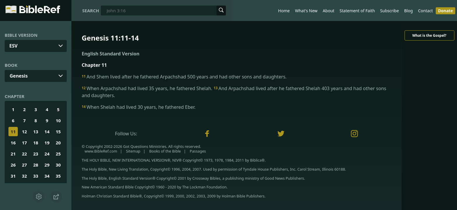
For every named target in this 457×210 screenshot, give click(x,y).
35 (58, 176)
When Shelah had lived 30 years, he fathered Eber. (139, 107)
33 (35, 176)
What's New (306, 10)
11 (13, 131)
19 (47, 143)
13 (35, 131)
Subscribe (389, 10)
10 (58, 120)
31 (13, 176)
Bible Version (21, 35)
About (328, 10)
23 (35, 154)
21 (13, 154)
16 (13, 143)
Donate (445, 10)
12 (24, 131)
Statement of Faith (357, 10)
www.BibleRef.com (101, 151)
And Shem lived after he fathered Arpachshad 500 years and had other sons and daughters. (184, 77)
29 (47, 165)
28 (35, 165)
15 (58, 131)
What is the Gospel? (429, 35)
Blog (408, 10)
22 (24, 154)
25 (58, 154)
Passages (198, 151)
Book (11, 65)
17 (24, 143)
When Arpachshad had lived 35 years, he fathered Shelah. (148, 88)
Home (284, 10)
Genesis (19, 76)
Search (90, 10)
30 (58, 165)
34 (47, 176)
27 (24, 165)
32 (24, 176)
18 (35, 143)
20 (58, 143)
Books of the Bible (165, 151)
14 (47, 131)
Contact (425, 10)
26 (13, 165)
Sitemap (133, 151)
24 (47, 154)
